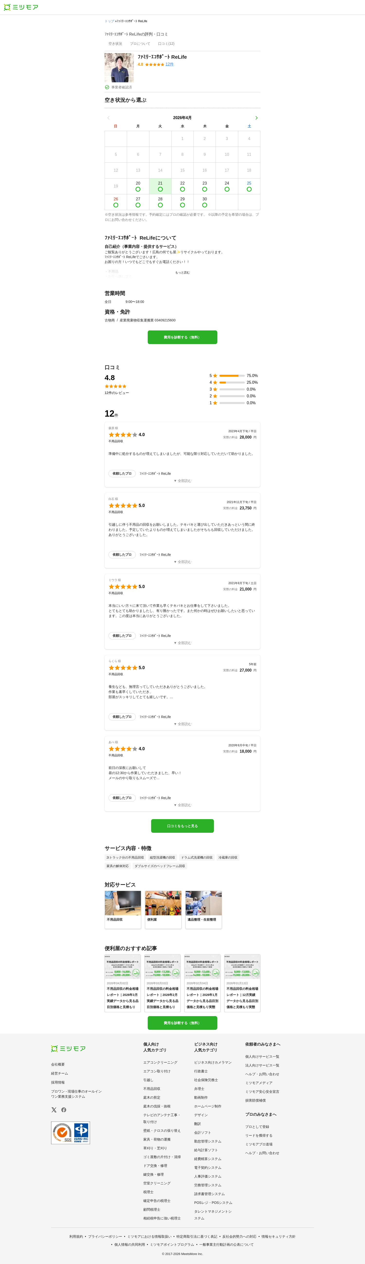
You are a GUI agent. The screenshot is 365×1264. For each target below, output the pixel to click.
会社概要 (58, 1064)
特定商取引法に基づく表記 (196, 1236)
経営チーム (59, 1073)
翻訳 (197, 1124)
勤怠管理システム (207, 1141)
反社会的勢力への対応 (239, 1236)
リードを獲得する (259, 1135)
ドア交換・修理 (155, 1166)
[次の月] (256, 118)
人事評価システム (207, 1176)
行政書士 (201, 1071)
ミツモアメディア (259, 1083)
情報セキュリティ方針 (279, 1236)
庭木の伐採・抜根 (157, 1106)
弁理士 (199, 1089)
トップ (109, 21)
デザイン (201, 1115)
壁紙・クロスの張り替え (162, 1131)
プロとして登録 (257, 1127)
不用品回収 (151, 1089)
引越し (148, 1080)
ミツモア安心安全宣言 (262, 1092)
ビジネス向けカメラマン (213, 1062)
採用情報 (58, 1082)
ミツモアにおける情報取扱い (149, 1236)
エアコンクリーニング (160, 1062)
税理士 (148, 1192)
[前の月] (108, 118)
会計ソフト (202, 1132)
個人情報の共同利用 (129, 1244)
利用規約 (76, 1236)
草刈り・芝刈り (155, 1148)
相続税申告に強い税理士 (162, 1218)
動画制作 (201, 1097)
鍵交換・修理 (153, 1174)
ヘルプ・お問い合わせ (262, 1074)
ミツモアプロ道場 (259, 1144)
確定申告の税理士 (157, 1201)
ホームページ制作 (207, 1106)
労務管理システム (207, 1185)
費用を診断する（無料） (182, 337)
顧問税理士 (151, 1209)
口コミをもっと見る (182, 826)
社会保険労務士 (206, 1080)
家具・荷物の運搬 (157, 1139)
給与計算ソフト (206, 1150)
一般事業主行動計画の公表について (226, 1244)
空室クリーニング (157, 1183)
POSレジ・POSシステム (213, 1203)
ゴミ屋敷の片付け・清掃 (162, 1157)
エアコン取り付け (157, 1071)
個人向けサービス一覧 (262, 1056)
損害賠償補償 (255, 1100)
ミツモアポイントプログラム (172, 1244)
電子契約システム (207, 1168)
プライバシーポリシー (105, 1236)
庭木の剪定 (151, 1097)
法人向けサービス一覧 (262, 1065)
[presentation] (115, 44)
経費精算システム (207, 1159)
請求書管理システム (209, 1194)
